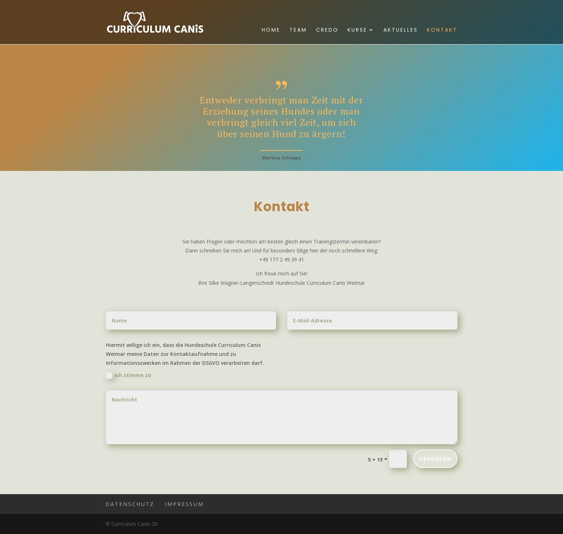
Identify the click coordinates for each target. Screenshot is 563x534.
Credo (327, 30)
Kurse (357, 30)
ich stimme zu (128, 375)
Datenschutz (130, 504)
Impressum (184, 504)
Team (298, 30)
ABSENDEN (435, 458)
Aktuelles (400, 30)
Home (271, 30)
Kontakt (442, 30)
